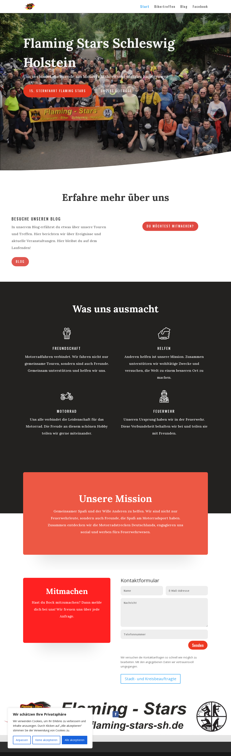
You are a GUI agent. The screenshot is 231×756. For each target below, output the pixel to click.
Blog (184, 7)
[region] (50, 728)
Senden (198, 645)
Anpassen (22, 740)
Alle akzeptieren (74, 740)
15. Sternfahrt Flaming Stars (59, 91)
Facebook (200, 7)
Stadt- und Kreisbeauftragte (150, 678)
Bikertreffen (164, 7)
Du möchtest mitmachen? (170, 226)
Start (144, 7)
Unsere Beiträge (116, 91)
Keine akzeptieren (46, 740)
